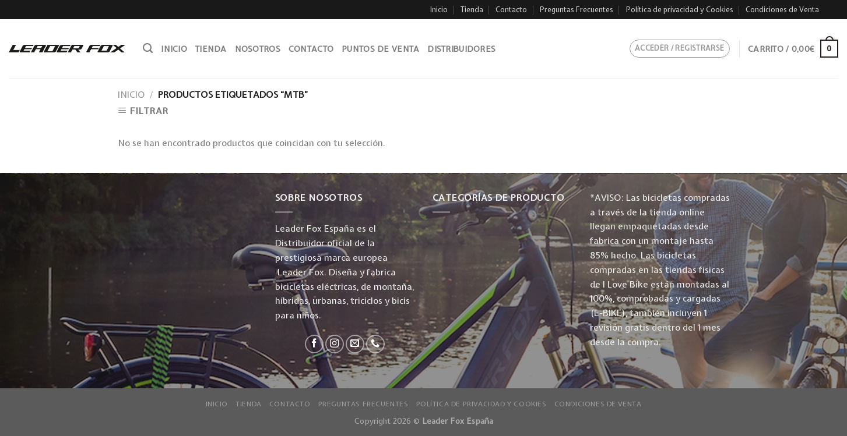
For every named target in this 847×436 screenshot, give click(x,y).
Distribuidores (461, 49)
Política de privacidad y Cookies (679, 10)
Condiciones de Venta (782, 10)
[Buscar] (148, 48)
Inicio (439, 10)
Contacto (511, 10)
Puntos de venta (380, 49)
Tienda (472, 10)
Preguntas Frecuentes (576, 10)
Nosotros (257, 49)
